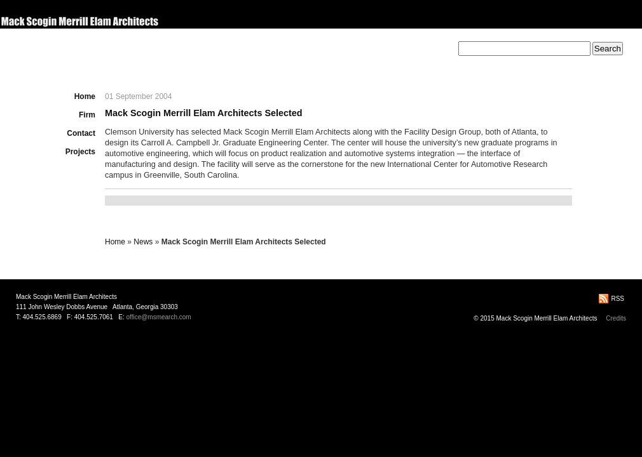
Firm (87, 114)
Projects (80, 151)
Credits (616, 318)
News (143, 241)
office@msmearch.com (158, 317)
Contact (81, 133)
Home (84, 96)
